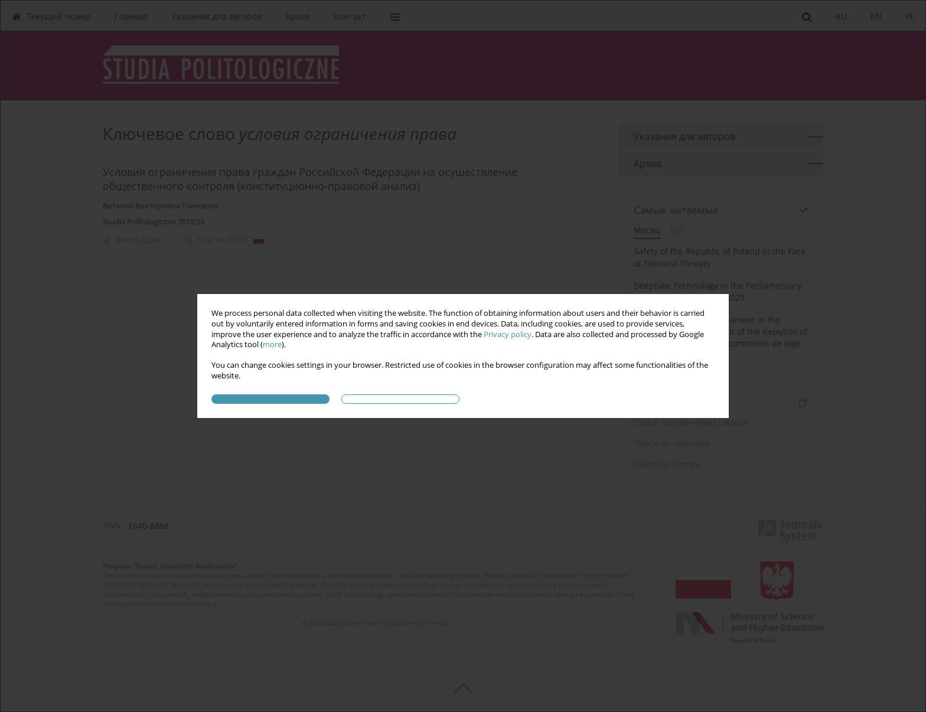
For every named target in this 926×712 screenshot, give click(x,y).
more (272, 344)
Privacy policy (508, 334)
